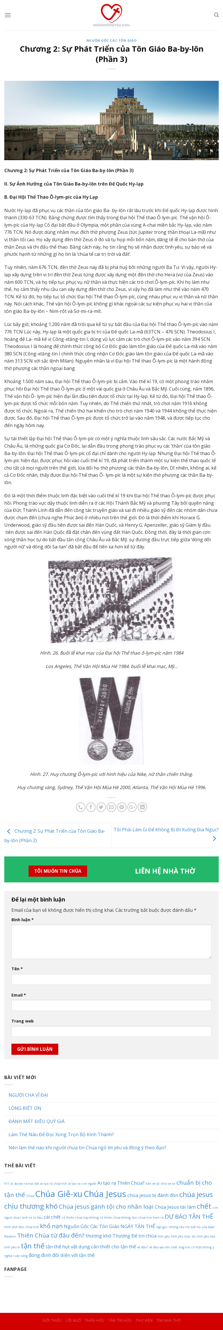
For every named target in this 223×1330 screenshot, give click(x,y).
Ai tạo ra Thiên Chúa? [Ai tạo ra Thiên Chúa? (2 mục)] (120, 1183)
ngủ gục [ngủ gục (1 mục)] (162, 1227)
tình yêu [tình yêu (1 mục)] (164, 1236)
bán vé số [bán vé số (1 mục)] (152, 1184)
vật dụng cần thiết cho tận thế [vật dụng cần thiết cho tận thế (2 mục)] (103, 1246)
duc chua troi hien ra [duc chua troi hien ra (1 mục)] (148, 1218)
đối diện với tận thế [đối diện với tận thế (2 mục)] (73, 1255)
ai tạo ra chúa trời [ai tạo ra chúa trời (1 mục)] (53, 1184)
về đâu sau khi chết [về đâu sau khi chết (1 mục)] (163, 1247)
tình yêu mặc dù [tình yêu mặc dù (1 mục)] (183, 1236)
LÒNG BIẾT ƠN (25, 1108)
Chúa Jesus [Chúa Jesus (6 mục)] (105, 1194)
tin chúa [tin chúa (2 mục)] (147, 1235)
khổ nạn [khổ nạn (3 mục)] (51, 1226)
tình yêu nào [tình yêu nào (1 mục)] (206, 1236)
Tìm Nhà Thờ (168, 1320)
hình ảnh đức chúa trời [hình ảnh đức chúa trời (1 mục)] (21, 1227)
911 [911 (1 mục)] (6, 1184)
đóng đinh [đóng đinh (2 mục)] (40, 1255)
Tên (17, 968)
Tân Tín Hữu (120, 1320)
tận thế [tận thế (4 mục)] (33, 1245)
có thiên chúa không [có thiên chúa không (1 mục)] (115, 1218)
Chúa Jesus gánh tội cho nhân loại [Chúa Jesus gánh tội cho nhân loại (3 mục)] (106, 1206)
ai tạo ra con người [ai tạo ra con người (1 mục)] (82, 1184)
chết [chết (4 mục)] (204, 1206)
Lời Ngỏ (73, 1320)
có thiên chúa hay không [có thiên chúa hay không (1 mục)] (80, 1218)
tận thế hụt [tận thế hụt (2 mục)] (58, 1246)
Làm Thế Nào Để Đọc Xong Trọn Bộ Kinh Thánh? (61, 1134)
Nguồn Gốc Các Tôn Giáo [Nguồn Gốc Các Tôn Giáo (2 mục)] (91, 1226)
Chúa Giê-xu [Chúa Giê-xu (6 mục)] (59, 1194)
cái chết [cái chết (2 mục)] (52, 1217)
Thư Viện (144, 1320)
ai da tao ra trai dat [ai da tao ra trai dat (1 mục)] (25, 1184)
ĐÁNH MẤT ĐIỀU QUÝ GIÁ (37, 1121)
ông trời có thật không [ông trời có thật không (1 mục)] (195, 1247)
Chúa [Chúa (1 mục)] (30, 1196)
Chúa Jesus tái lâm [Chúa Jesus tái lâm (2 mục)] (175, 1207)
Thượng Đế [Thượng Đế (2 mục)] (124, 1235)
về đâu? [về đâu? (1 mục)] (142, 1247)
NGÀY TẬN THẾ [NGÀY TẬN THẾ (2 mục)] (137, 1226)
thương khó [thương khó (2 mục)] (98, 1235)
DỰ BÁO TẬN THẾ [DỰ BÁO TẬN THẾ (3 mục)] (189, 1216)
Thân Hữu (95, 1320)
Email (18, 995)
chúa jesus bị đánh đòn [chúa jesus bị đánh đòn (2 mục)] (152, 1195)
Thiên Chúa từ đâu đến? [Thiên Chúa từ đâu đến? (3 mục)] (51, 1235)
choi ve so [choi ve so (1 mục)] (167, 1184)
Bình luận (22, 919)
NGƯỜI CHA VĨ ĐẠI (28, 1095)
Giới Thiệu (52, 1320)
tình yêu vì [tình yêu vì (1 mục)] (12, 1247)
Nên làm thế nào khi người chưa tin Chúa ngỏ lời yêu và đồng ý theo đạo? (87, 1147)
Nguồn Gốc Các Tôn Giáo (111, 40)
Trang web (22, 1021)
